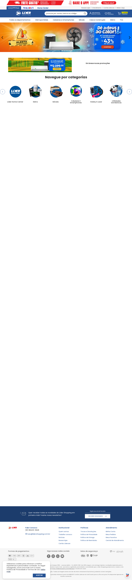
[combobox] (66, 13)
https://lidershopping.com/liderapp (63, 568)
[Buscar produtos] (84, 13)
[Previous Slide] (2, 37)
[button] (94, 13)
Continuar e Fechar (39, 575)
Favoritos (111, 13)
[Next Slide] (130, 37)
